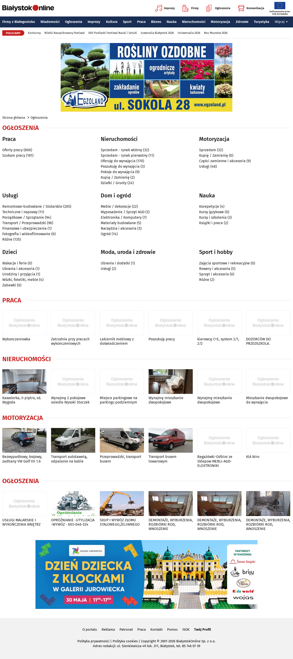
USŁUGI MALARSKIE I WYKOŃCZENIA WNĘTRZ (21, 522)
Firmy (190, 8)
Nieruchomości (193, 22)
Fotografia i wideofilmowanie (26, 234)
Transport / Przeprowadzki (24, 223)
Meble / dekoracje (116, 206)
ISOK (186, 629)
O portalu (89, 629)
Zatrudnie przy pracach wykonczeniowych (70, 341)
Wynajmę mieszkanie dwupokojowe (166, 400)
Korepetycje (209, 206)
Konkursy (34, 32)
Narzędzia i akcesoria (118, 228)
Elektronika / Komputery (121, 217)
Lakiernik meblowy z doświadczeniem (117, 341)
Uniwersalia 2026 (189, 32)
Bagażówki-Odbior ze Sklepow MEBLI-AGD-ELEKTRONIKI (214, 461)
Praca (141, 22)
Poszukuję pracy (162, 339)
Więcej (281, 22)
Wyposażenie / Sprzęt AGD (122, 212)
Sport (127, 22)
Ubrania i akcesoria (18, 268)
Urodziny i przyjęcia (18, 274)
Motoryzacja (220, 22)
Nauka (171, 22)
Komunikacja (251, 8)
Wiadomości (50, 22)
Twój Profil (202, 629)
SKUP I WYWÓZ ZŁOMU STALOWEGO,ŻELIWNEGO (120, 522)
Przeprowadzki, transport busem (120, 459)
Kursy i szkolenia (213, 217)
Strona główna (13, 118)
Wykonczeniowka (16, 339)
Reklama (108, 629)
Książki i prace (211, 223)
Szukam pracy (13, 155)
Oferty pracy (12, 150)
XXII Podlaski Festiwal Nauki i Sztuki (112, 32)
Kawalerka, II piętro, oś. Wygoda (21, 400)
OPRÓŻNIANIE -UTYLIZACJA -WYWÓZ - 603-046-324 (73, 522)
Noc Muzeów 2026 (216, 32)
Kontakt (156, 629)
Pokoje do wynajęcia (117, 172)
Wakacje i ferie (14, 263)
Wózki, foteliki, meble (20, 279)
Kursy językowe (211, 212)
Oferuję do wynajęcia (118, 161)
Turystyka (261, 22)
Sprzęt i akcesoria (214, 274)
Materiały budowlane (118, 223)
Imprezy (165, 8)
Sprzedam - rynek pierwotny (124, 155)
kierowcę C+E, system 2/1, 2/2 (218, 341)
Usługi (204, 166)
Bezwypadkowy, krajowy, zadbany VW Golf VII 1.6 (22, 459)
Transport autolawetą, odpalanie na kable (69, 459)
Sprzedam (207, 150)
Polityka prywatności (93, 641)
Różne (7, 239)
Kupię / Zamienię (115, 177)
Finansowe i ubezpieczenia (24, 228)
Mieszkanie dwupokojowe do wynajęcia (267, 400)
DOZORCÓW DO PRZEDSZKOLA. (258, 341)
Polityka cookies (125, 641)
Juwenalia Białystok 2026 (157, 32)
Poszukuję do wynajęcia (120, 166)
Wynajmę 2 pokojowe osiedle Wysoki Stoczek (70, 400)
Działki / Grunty (114, 183)
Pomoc (172, 629)
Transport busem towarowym (162, 459)
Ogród (106, 234)
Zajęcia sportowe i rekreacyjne (224, 263)
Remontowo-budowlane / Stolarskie (32, 206)
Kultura (111, 22)
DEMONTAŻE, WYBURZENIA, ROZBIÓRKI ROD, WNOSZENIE (171, 524)
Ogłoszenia (218, 8)
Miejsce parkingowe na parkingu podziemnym (118, 400)
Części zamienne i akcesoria (222, 161)
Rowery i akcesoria (214, 268)
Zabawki (9, 285)
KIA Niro (252, 457)
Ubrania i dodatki (115, 263)
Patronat (126, 629)
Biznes (156, 22)
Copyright (148, 641)
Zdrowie (242, 22)
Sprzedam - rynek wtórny (121, 150)
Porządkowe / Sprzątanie (23, 217)
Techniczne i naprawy (20, 212)
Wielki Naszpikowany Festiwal (64, 32)
